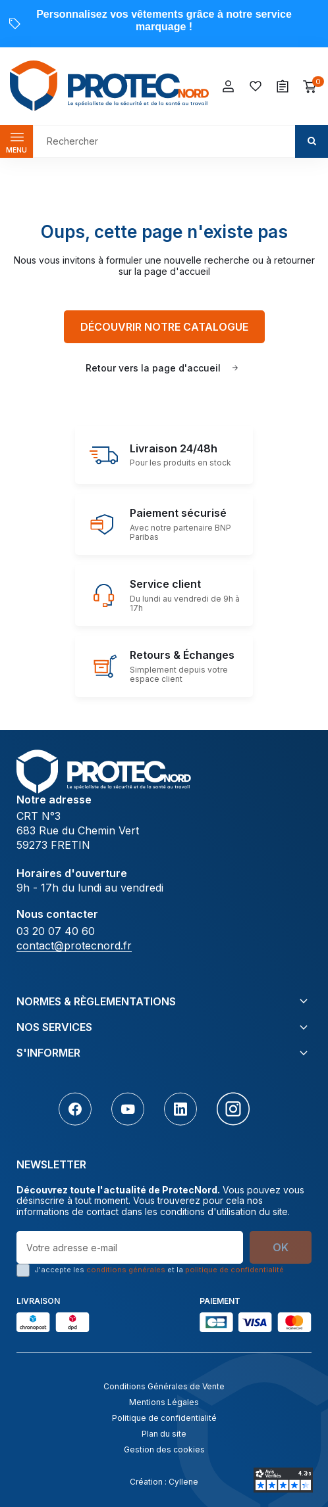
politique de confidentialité (234, 1269)
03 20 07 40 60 (55, 931)
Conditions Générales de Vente (164, 1386)
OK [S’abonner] (280, 1247)
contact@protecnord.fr (74, 945)
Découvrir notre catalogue (164, 326)
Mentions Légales (164, 1402)
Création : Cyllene (164, 1482)
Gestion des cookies (164, 1449)
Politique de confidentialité (164, 1418)
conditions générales (125, 1269)
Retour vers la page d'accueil (153, 367)
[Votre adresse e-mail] (129, 1247)
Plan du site (164, 1434)
